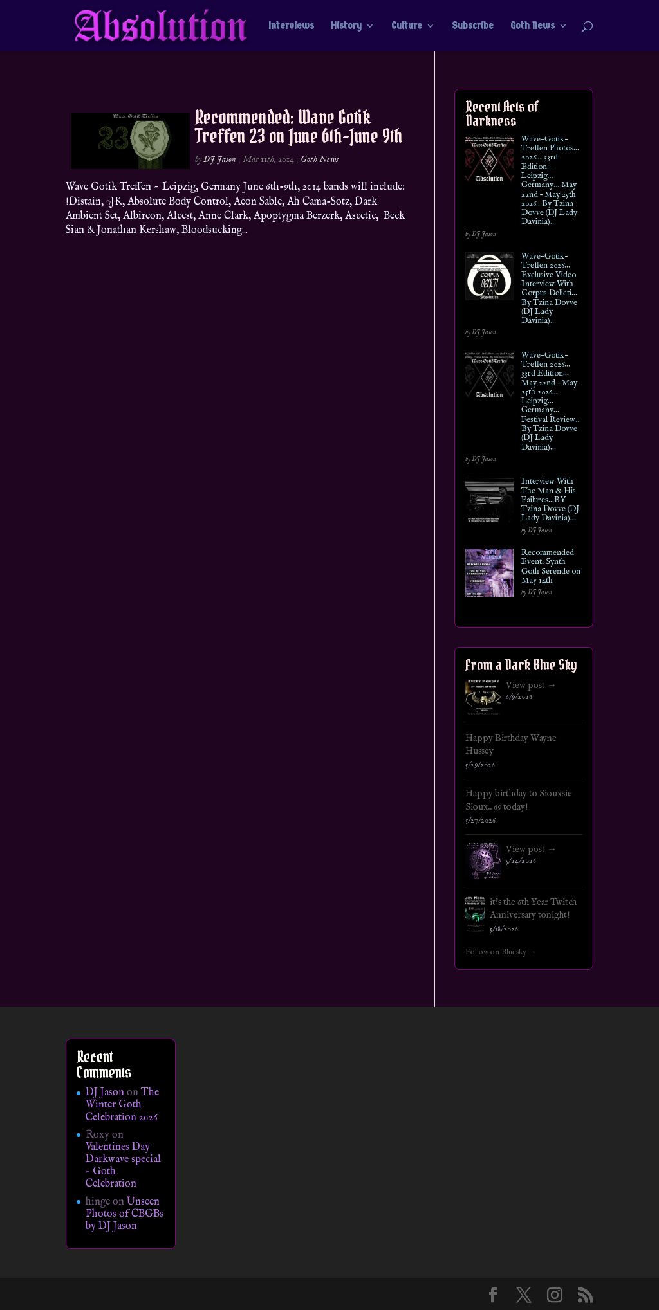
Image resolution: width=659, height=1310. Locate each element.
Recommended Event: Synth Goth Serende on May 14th (550, 567)
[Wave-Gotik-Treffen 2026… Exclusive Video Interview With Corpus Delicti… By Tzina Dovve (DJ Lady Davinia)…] (489, 278)
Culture (406, 26)
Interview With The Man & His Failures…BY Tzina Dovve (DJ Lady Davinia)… (550, 500)
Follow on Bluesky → (501, 952)
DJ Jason (219, 159)
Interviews (291, 26)
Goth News (532, 26)
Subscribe (473, 26)
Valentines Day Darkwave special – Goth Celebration (123, 1166)
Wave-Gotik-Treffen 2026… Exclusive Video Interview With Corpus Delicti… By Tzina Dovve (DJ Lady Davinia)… (549, 288)
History (346, 26)
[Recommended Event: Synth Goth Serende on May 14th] (489, 575)
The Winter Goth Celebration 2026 (122, 1105)
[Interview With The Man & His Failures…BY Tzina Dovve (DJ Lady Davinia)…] (489, 504)
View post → (531, 685)
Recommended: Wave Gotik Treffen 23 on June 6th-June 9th (299, 126)
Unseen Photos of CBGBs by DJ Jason (124, 1214)
